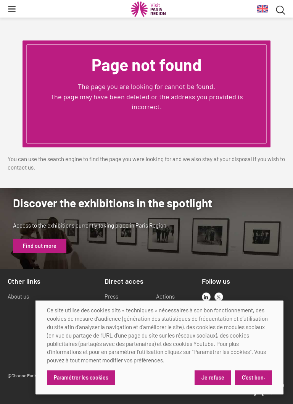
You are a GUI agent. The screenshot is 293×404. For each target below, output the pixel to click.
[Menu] (12, 9)
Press (111, 296)
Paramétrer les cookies (81, 377)
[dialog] (159, 347)
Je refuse (212, 377)
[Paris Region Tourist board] (148, 9)
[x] (218, 296)
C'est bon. (253, 377)
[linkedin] (206, 296)
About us (18, 296)
